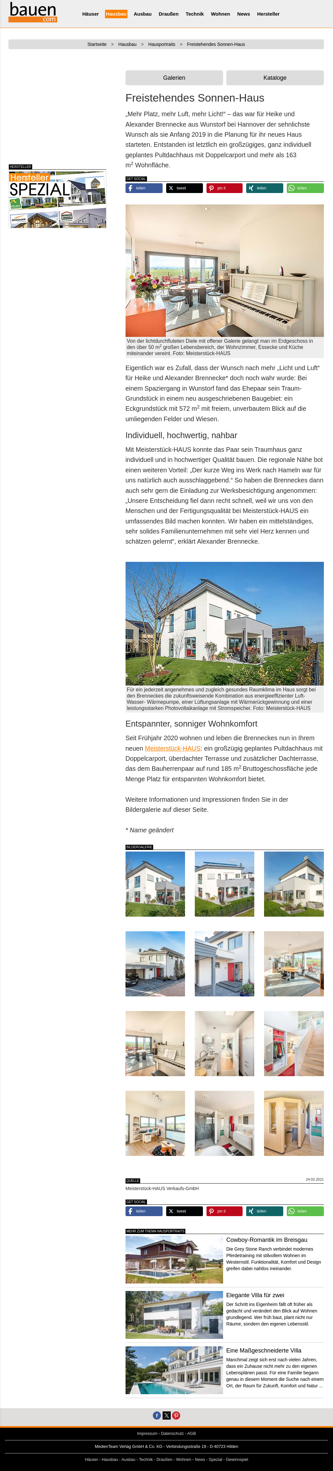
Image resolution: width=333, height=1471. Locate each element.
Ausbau (143, 14)
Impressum (147, 1433)
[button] (144, 188)
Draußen (169, 14)
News (243, 14)
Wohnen (220, 14)
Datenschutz (172, 1433)
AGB (191, 1433)
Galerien (174, 78)
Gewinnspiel (237, 1459)
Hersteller (268, 14)
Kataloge (274, 78)
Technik (195, 14)
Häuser (90, 14)
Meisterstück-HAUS (173, 748)
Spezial (215, 1459)
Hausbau (116, 14)
